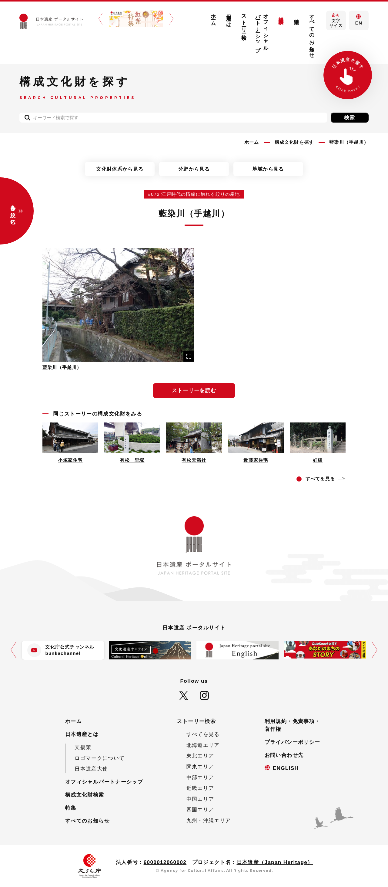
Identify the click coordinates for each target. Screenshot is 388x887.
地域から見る (268, 169)
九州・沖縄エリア (208, 820)
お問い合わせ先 (284, 755)
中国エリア (200, 799)
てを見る (320, 478)
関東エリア (200, 767)
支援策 (83, 747)
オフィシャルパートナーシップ (262, 30)
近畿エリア (200, 788)
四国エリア (200, 810)
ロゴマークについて (100, 758)
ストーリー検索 (244, 21)
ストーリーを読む (194, 390)
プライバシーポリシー (292, 742)
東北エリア (200, 756)
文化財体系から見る (119, 169)
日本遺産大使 (91, 769)
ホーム (213, 17)
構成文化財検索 (281, 14)
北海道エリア (203, 745)
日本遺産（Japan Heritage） (275, 862)
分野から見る (194, 169)
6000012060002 (165, 862)
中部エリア (200, 777)
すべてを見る (203, 734)
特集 (296, 15)
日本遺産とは (229, 18)
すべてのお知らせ (312, 33)
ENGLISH (286, 768)
